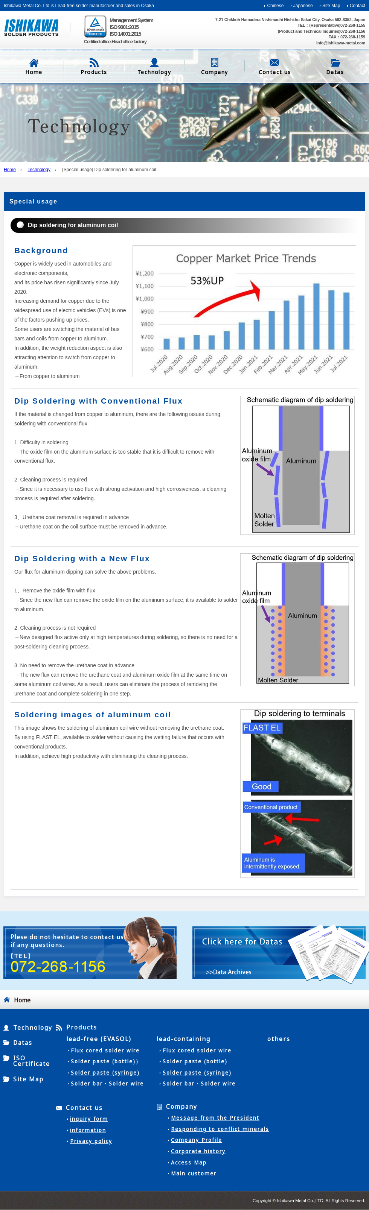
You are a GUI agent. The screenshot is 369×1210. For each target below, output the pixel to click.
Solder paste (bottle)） (106, 1061)
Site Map (331, 5)
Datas (335, 72)
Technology (154, 72)
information (88, 1130)
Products (94, 72)
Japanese (303, 5)
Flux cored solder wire (105, 1050)
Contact (357, 5)
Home (34, 72)
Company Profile (196, 1140)
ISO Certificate (31, 1061)
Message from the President (215, 1117)
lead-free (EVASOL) (98, 1039)
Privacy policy (91, 1141)
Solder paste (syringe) (105, 1072)
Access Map (189, 1162)
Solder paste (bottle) (195, 1061)
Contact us (275, 72)
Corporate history (198, 1151)
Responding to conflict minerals (220, 1129)
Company (214, 72)
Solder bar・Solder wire (107, 1083)
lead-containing (183, 1039)
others (278, 1039)
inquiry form (89, 1119)
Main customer (194, 1173)
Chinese (275, 5)
